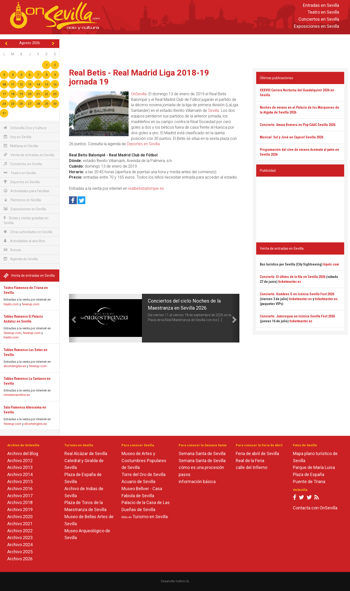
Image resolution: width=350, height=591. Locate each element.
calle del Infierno (251, 467)
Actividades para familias (26, 191)
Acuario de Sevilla (138, 481)
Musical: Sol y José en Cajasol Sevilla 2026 (291, 137)
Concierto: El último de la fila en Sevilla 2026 (292, 277)
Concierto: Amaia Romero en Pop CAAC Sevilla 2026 (297, 125)
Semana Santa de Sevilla (202, 453)
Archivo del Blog (22, 453)
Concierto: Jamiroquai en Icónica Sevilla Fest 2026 (297, 316)
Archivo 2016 (20, 488)
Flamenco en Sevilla (22, 200)
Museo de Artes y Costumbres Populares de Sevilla (144, 460)
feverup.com (30, 304)
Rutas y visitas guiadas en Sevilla (26, 220)
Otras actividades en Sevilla (28, 232)
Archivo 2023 (20, 537)
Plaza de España (308, 474)
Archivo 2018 (20, 502)
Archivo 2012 (20, 460)
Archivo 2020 (20, 516)
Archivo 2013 (20, 467)
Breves (12, 250)
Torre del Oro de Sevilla (144, 474)
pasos (185, 474)
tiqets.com (11, 304)
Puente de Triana (309, 481)
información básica (197, 481)
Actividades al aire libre (24, 241)
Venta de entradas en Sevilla (29, 155)
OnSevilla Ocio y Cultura (25, 128)
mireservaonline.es (17, 395)
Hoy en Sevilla (17, 137)
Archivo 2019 (20, 509)
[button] (73, 318)
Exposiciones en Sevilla (316, 26)
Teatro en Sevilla (323, 12)
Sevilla (213, 110)
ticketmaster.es (289, 282)
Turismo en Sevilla (150, 516)
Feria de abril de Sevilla (257, 453)
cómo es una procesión (201, 467)
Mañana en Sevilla (21, 146)
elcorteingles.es (15, 366)
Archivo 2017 (20, 495)
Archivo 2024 (20, 544)
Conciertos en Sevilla (318, 19)
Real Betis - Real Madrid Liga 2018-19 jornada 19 (139, 77)
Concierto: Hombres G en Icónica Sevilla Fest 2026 (297, 294)
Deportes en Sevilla (22, 182)
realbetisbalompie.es (146, 188)
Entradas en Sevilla (321, 5)
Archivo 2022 (20, 530)
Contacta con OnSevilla (315, 507)
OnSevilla (139, 94)
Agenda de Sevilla (21, 259)
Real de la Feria (250, 460)
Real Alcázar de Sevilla (85, 453)
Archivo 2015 (20, 481)
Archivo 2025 (20, 551)
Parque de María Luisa (314, 467)
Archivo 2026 (20, 558)
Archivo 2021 (20, 523)
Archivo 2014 (20, 474)
